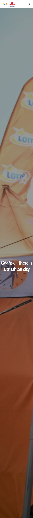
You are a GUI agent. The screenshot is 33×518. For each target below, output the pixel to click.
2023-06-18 (16, 273)
